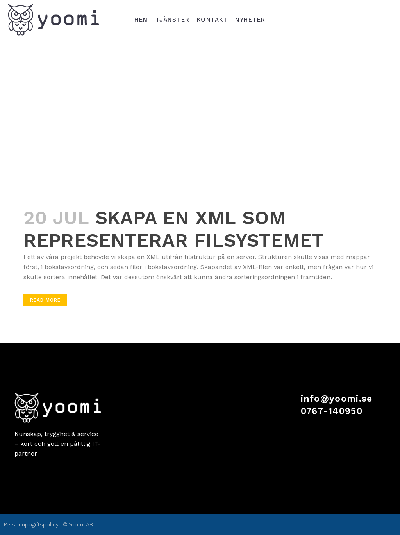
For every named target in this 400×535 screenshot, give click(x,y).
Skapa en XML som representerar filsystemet (173, 228)
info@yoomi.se (337, 398)
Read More (45, 300)
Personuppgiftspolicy (31, 524)
